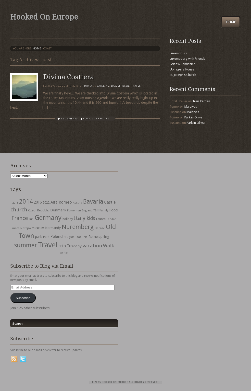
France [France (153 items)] (20, 218)
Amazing (103, 86)
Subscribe (23, 298)
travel (136, 86)
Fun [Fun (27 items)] (31, 219)
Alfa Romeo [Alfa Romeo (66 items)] (61, 202)
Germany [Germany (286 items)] (48, 217)
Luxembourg (179, 53)
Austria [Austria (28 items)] (77, 202)
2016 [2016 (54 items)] (38, 202)
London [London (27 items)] (111, 219)
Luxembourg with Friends (187, 58)
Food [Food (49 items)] (113, 210)
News (125, 86)
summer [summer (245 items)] (25, 245)
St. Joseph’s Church (183, 75)
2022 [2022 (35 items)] (46, 202)
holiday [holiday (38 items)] (68, 219)
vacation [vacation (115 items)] (92, 246)
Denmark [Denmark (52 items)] (58, 210)
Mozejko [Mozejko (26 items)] (25, 228)
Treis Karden (201, 101)
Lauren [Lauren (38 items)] (101, 219)
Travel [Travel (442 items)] (47, 245)
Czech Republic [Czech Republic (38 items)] (38, 210)
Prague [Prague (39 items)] (69, 237)
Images (116, 86)
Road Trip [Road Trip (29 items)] (81, 237)
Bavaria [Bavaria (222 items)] (93, 201)
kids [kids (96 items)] (91, 218)
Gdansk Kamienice (182, 64)
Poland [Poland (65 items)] (56, 236)
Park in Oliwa (193, 117)
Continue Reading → (98, 118)
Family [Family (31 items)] (104, 210)
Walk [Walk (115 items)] (108, 246)
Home (231, 22)
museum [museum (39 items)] (38, 228)
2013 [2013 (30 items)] (15, 202)
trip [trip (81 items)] (62, 245)
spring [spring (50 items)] (104, 236)
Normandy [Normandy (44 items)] (53, 228)
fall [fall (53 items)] (96, 210)
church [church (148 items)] (19, 210)
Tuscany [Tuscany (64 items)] (74, 246)
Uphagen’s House (182, 69)
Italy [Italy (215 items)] (80, 217)
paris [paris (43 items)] (38, 237)
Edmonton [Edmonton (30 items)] (74, 210)
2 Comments (69, 118)
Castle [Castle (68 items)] (110, 202)
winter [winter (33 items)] (64, 252)
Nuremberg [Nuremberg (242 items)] (78, 226)
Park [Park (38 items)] (46, 237)
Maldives (190, 106)
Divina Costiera (68, 77)
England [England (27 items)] (87, 210)
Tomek (88, 86)
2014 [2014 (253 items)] (26, 201)
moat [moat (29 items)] (15, 228)
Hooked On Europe (44, 17)
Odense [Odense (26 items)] (100, 228)
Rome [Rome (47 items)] (93, 237)
